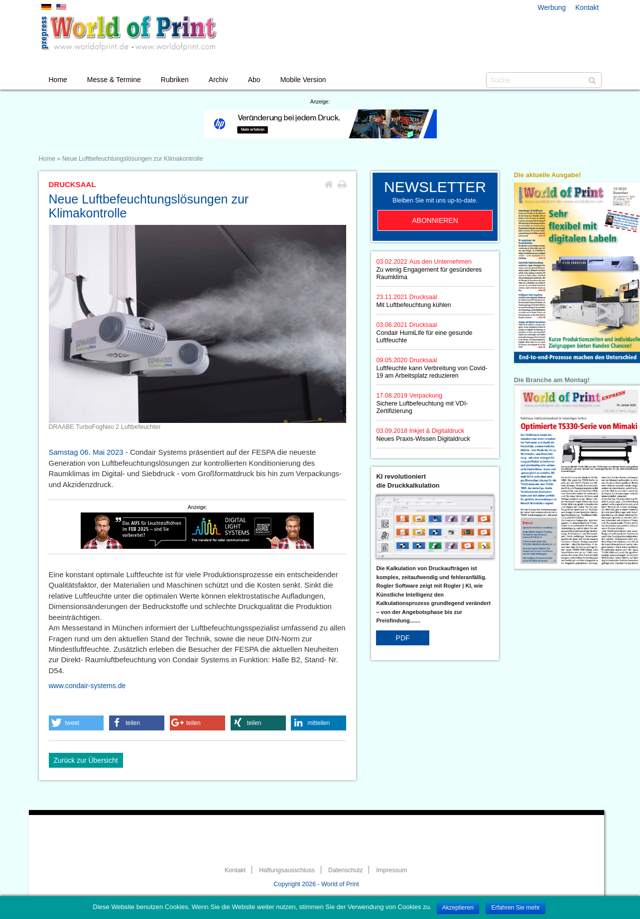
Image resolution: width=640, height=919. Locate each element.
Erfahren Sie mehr (515, 907)
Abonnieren (435, 220)
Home (58, 80)
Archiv (218, 80)
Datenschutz (345, 870)
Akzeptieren (458, 907)
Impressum (391, 870)
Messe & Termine (114, 80)
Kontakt (587, 7)
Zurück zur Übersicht (86, 760)
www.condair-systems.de (87, 686)
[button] (76, 722)
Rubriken (175, 80)
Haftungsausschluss (287, 870)
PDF (403, 638)
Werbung (552, 7)
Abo (254, 80)
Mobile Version (303, 80)
